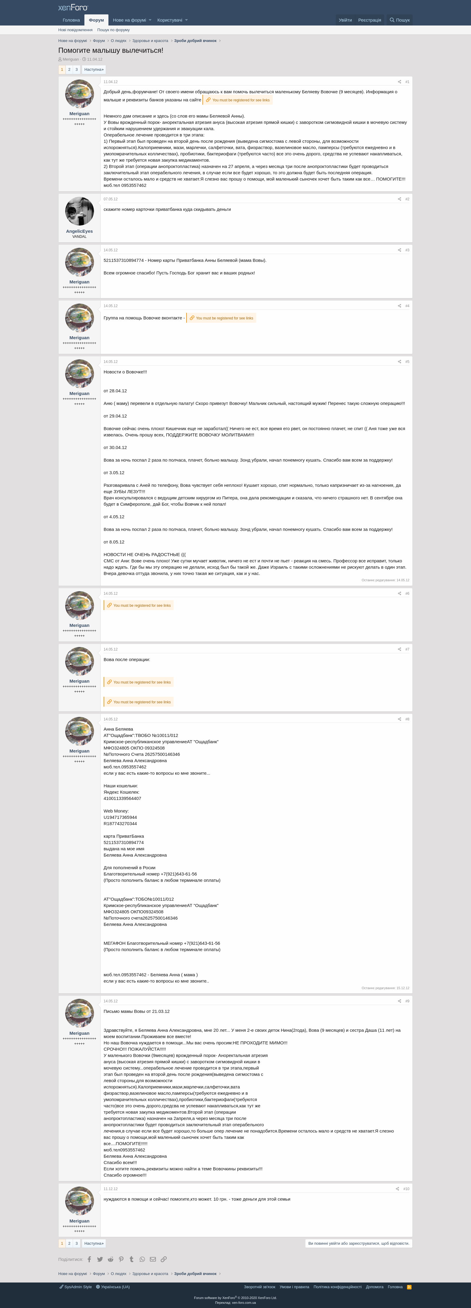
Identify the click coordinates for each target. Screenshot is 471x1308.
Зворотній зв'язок (259, 1287)
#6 (407, 593)
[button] (150, 19)
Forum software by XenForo (235, 1298)
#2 (407, 199)
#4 (407, 306)
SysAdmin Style (75, 1287)
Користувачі (169, 19)
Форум (96, 19)
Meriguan (71, 59)
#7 (407, 649)
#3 (407, 250)
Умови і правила (294, 1287)
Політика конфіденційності (338, 1287)
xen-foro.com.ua (244, 1302)
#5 (407, 362)
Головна (71, 19)
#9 (407, 1001)
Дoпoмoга (374, 1287)
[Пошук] (400, 19)
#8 (407, 719)
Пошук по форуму (113, 30)
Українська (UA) (113, 1287)
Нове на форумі (129, 19)
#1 (407, 82)
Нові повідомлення (75, 30)
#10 (406, 1189)
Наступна (93, 69)
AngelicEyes (79, 231)
